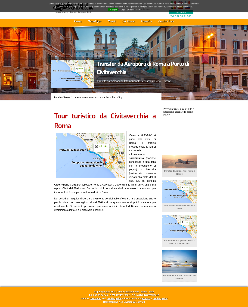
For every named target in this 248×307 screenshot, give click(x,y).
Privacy (146, 298)
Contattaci (166, 21)
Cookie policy (114, 298)
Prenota (181, 12)
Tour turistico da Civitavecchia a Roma (179, 205)
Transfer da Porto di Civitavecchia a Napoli (179, 275)
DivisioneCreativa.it (134, 302)
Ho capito (113, 10)
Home (77, 21)
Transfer (94, 21)
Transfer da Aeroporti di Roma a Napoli (179, 171)
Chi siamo (128, 21)
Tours (111, 21)
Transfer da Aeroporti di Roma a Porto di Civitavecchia (179, 240)
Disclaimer (95, 298)
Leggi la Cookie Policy (130, 10)
